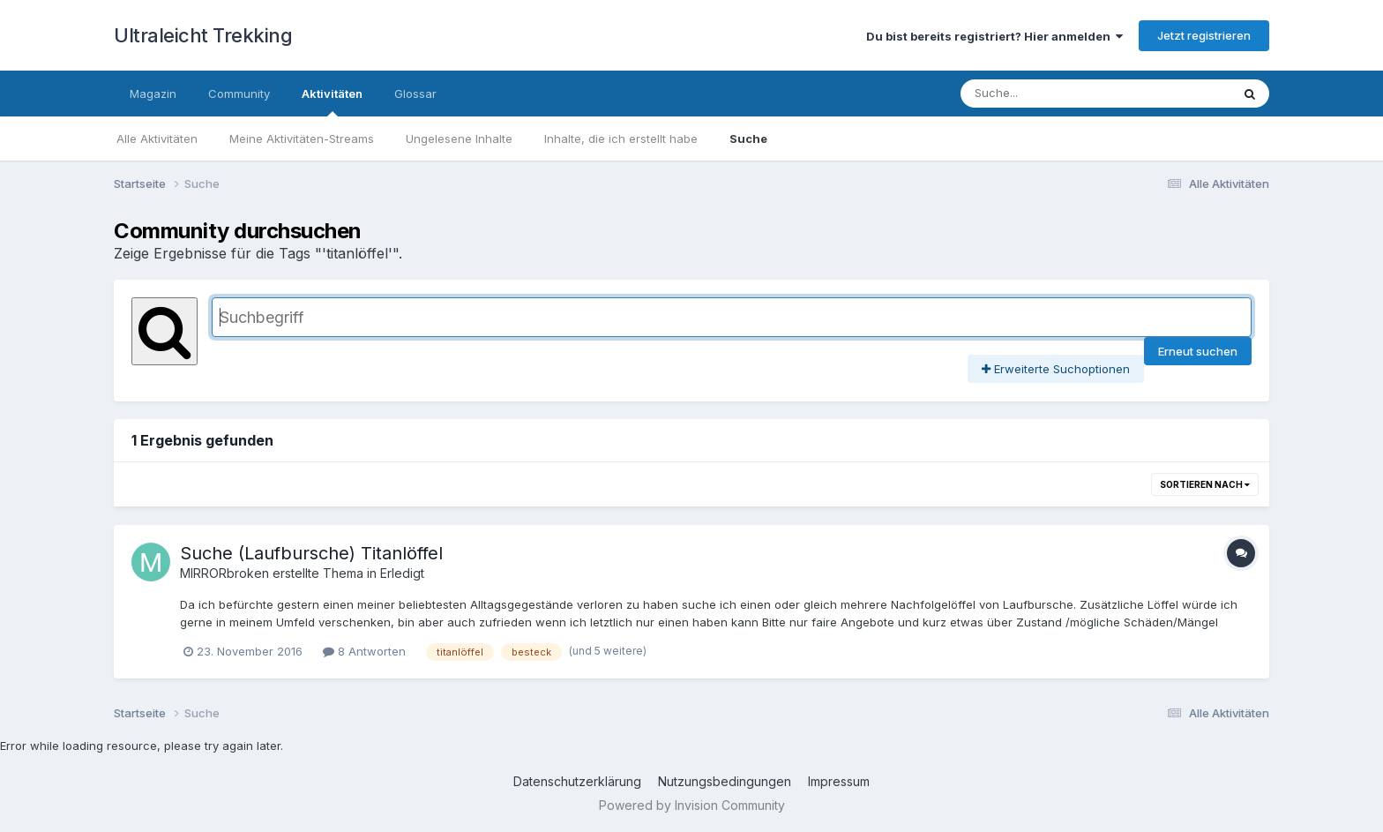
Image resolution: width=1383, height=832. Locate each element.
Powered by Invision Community (692, 805)
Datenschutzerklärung (577, 781)
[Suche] (1078, 93)
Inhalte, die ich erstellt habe (621, 138)
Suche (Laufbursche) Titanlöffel (311, 553)
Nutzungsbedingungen (724, 781)
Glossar (415, 93)
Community (239, 93)
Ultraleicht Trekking (203, 35)
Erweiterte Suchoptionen (1056, 369)
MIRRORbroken (224, 573)
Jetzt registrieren (1204, 35)
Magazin (153, 93)
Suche (748, 138)
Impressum (839, 781)
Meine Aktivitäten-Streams (301, 138)
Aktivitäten (332, 101)
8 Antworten (364, 651)
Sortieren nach (1205, 484)
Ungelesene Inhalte (459, 138)
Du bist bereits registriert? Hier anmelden (994, 36)
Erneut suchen (1197, 351)
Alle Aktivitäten (157, 138)
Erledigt (402, 573)
